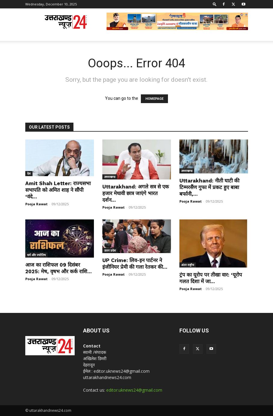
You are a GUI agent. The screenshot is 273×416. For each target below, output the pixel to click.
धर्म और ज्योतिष (36, 255)
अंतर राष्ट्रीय (187, 265)
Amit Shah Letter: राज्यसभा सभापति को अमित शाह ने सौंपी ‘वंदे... (58, 190)
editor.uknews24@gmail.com (134, 390)
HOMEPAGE (154, 99)
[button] (214, 4)
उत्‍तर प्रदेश (110, 250)
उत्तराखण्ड (109, 177)
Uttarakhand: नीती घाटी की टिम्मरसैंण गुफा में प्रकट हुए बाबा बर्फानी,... (209, 187)
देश (29, 173)
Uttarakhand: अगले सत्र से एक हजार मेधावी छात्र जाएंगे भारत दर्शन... (135, 193)
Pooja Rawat (36, 204)
